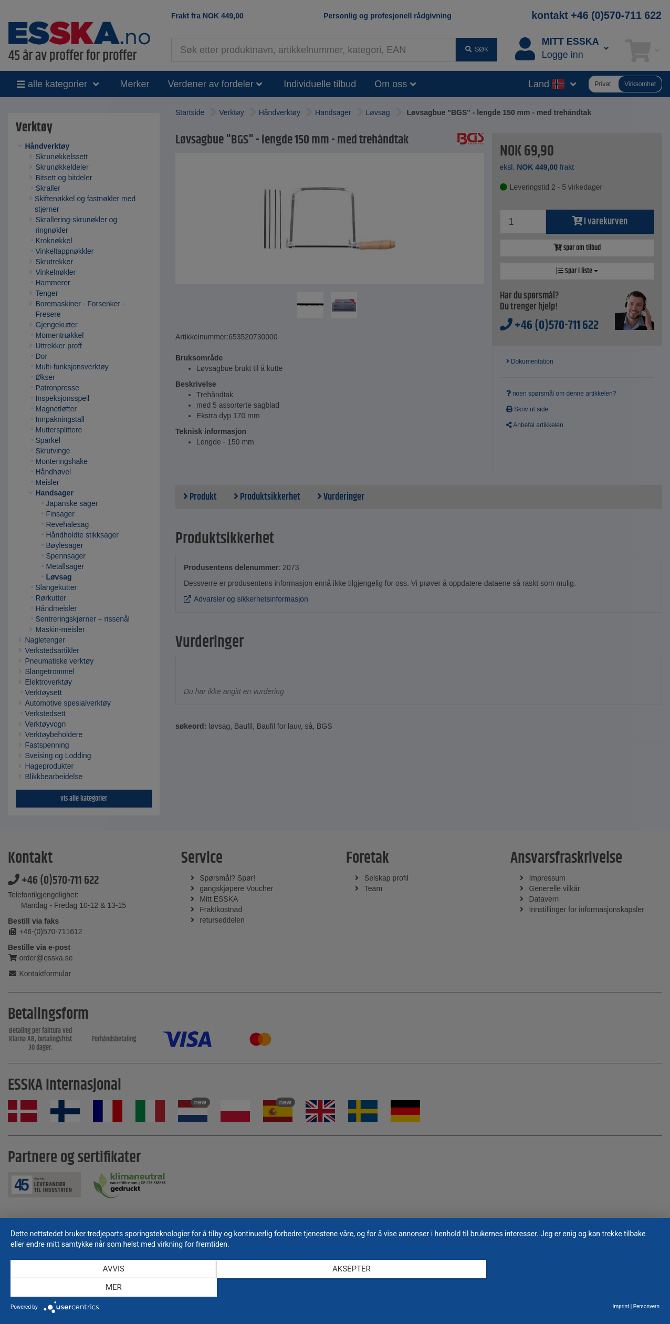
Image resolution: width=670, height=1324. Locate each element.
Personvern (646, 1306)
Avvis (108, 1287)
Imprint (621, 1306)
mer (562, 1287)
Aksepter (335, 1287)
